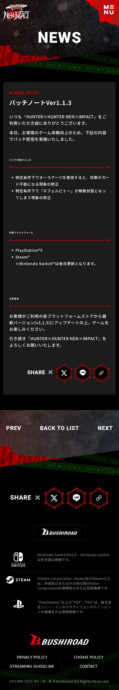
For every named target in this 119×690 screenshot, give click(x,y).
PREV (13, 428)
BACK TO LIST (59, 428)
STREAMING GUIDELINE (32, 666)
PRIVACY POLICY (32, 657)
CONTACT (89, 666)
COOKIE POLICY (89, 657)
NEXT (105, 428)
